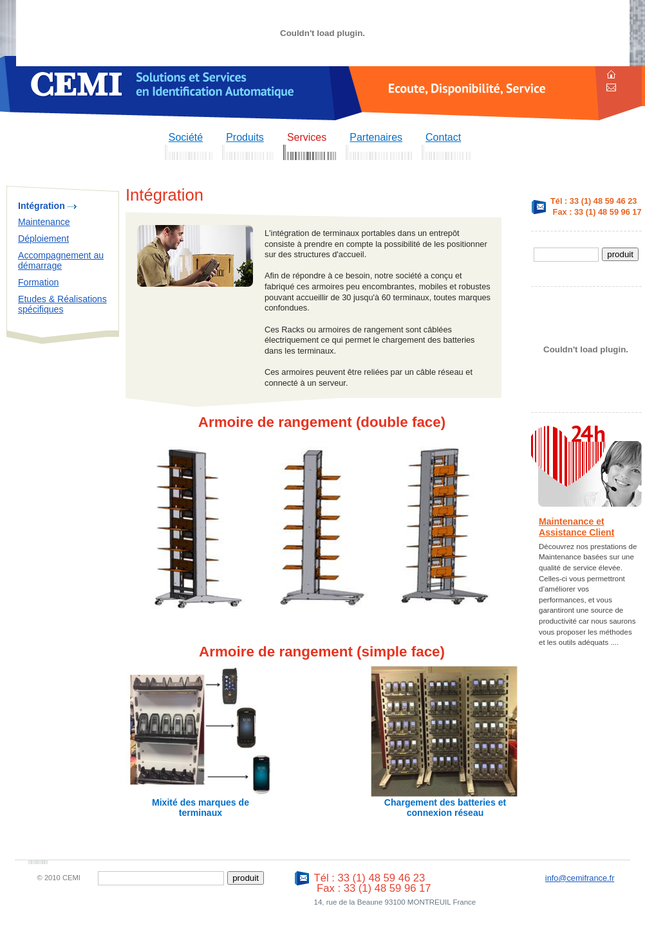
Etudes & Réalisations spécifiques (62, 304)
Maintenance (44, 222)
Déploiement (43, 238)
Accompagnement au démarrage (61, 260)
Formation (38, 282)
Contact (443, 137)
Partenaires (376, 137)
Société (186, 137)
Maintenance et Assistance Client (576, 527)
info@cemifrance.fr (580, 878)
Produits (245, 137)
